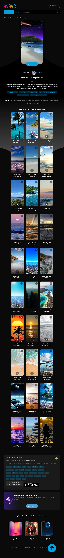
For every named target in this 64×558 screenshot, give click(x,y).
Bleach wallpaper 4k (23, 95)
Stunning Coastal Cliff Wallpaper (32, 310)
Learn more (32, 506)
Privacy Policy (40, 547)
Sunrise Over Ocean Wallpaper (46, 175)
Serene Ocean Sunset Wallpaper (17, 175)
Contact (13, 547)
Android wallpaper (18, 463)
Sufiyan (36, 73)
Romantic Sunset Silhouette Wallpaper (46, 445)
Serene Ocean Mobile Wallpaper (17, 310)
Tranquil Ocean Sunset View (47, 243)
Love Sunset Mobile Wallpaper (17, 344)
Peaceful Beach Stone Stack (32, 445)
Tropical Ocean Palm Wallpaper (17, 141)
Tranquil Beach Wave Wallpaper (32, 378)
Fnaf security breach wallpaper (38, 95)
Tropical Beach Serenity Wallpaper (32, 141)
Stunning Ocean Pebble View (32, 276)
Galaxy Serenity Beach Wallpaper (17, 412)
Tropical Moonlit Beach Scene (46, 412)
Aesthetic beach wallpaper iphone (48, 92)
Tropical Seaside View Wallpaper (17, 209)
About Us (19, 547)
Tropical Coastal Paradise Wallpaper (32, 209)
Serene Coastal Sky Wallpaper (47, 378)
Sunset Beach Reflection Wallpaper (32, 243)
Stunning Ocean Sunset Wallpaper (17, 445)
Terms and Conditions (29, 547)
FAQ (47, 547)
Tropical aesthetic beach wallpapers (28, 92)
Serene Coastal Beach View (17, 276)
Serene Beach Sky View (47, 141)
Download (32, 64)
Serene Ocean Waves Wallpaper (46, 344)
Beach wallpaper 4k (13, 92)
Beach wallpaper (22, 18)
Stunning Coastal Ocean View (46, 276)
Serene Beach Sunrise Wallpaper (32, 412)
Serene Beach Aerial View (17, 378)
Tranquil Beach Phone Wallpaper (32, 175)
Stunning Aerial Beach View (47, 310)
